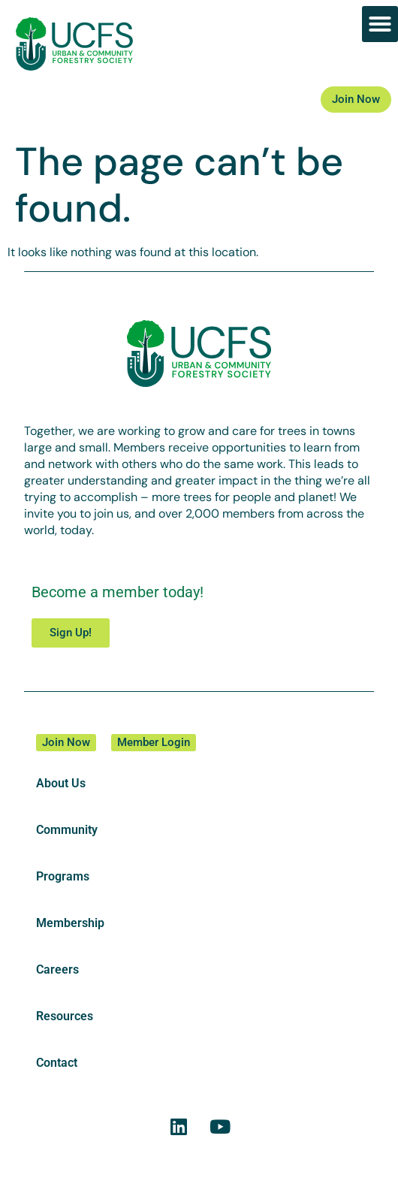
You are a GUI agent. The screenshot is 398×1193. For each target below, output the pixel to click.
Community (67, 830)
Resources (64, 1016)
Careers (57, 969)
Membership (70, 923)
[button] (380, 24)
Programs (62, 876)
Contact (56, 1063)
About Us (61, 783)
